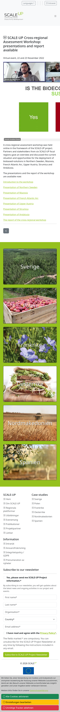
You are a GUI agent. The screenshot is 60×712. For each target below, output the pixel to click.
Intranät (10, 543)
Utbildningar (12, 515)
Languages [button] (28, 3)
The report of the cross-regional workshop (24, 219)
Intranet (51, 3)
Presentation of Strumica (15, 209)
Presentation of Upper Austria (18, 203)
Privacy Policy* (48, 633)
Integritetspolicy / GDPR (13, 554)
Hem (8, 499)
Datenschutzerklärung (39, 690)
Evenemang (12, 519)
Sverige (38, 499)
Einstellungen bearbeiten (17, 702)
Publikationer (13, 524)
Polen (37, 503)
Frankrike (39, 507)
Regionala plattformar (9, 509)
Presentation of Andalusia (16, 214)
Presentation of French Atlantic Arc (20, 198)
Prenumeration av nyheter (13, 561)
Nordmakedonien (43, 516)
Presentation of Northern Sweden (20, 187)
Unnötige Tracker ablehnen (18, 707)
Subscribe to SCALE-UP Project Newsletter (26, 654)
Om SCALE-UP (13, 503)
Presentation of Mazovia (15, 192)
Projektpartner (13, 528)
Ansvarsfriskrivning (15, 548)
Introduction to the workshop (18, 181)
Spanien (38, 520)
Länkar (9, 532)
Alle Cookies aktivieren (16, 696)
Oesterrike (39, 512)
